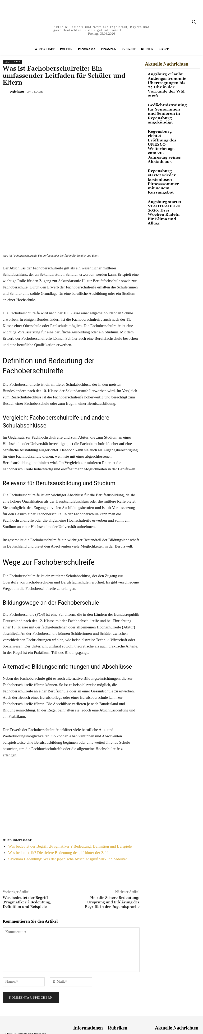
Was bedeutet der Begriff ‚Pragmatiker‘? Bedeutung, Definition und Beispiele (70, 788)
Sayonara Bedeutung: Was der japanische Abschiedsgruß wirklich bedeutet (67, 801)
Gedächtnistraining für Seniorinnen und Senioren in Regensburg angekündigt (164, 108)
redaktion (17, 92)
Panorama (12, 62)
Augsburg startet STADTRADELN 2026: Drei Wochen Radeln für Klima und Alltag (163, 177)
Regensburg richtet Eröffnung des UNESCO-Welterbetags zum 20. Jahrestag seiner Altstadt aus (164, 132)
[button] (193, 21)
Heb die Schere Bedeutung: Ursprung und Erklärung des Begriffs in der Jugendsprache (112, 844)
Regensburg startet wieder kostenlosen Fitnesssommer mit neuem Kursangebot (164, 155)
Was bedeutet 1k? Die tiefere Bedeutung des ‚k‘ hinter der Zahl (58, 795)
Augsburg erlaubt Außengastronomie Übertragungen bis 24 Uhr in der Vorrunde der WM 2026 (163, 83)
